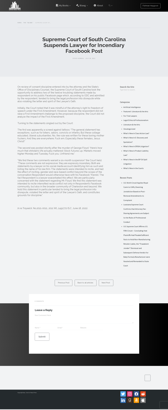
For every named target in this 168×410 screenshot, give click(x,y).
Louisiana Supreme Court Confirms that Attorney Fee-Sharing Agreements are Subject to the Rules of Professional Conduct (136, 213)
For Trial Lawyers (130, 116)
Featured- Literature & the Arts (135, 112)
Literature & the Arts (131, 125)
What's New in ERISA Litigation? (136, 146)
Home (20, 23)
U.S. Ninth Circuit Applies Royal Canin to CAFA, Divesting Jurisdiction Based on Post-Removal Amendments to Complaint (135, 192)
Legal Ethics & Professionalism (135, 120)
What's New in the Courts (133, 168)
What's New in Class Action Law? (136, 133)
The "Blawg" (28, 23)
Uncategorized (129, 129)
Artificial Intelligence (132, 107)
